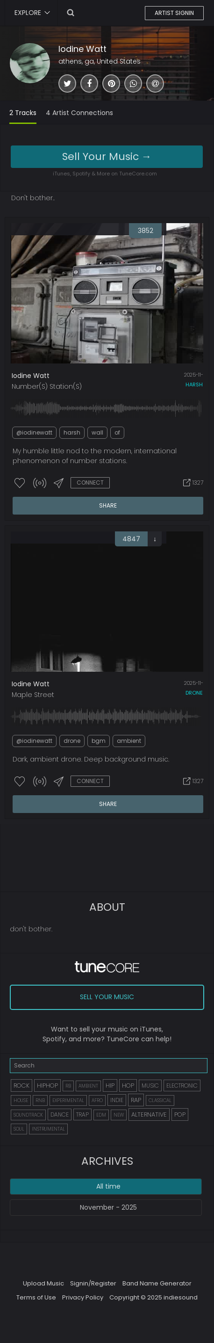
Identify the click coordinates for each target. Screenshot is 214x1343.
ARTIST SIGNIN (174, 13)
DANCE (59, 1114)
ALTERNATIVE (149, 1114)
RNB (40, 1100)
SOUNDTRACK (28, 1114)
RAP (136, 1100)
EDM (101, 1114)
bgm (99, 741)
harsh (194, 384)
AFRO (97, 1100)
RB (68, 1085)
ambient (129, 741)
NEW (119, 1114)
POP (179, 1114)
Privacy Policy (82, 1297)
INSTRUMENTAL (48, 1128)
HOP (128, 1085)
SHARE (108, 505)
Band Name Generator (157, 1283)
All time (108, 1186)
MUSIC (150, 1085)
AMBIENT (88, 1085)
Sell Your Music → (107, 156)
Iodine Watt (82, 49)
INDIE (116, 1100)
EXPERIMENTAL (68, 1100)
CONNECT (90, 482)
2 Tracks (22, 112)
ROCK (21, 1085)
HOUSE (21, 1100)
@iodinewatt (34, 432)
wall (97, 432)
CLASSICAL (160, 1100)
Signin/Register (93, 1283)
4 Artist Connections (79, 112)
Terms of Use (36, 1297)
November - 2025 (108, 1207)
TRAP (82, 1114)
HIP (110, 1085)
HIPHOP (47, 1085)
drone (194, 693)
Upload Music (43, 1283)
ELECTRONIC (182, 1085)
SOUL (19, 1128)
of (117, 432)
